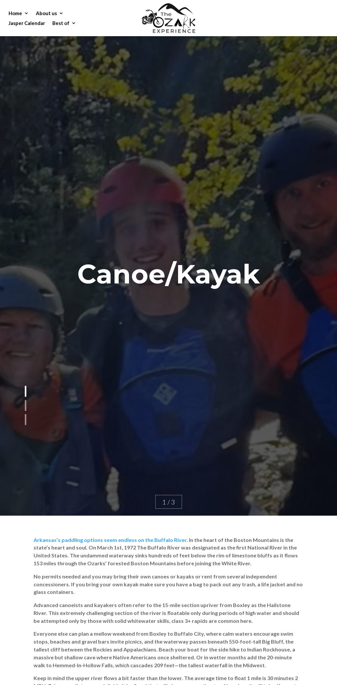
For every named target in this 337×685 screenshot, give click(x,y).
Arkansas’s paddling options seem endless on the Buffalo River (110, 540)
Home (15, 13)
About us (46, 13)
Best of (60, 23)
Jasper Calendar (27, 23)
